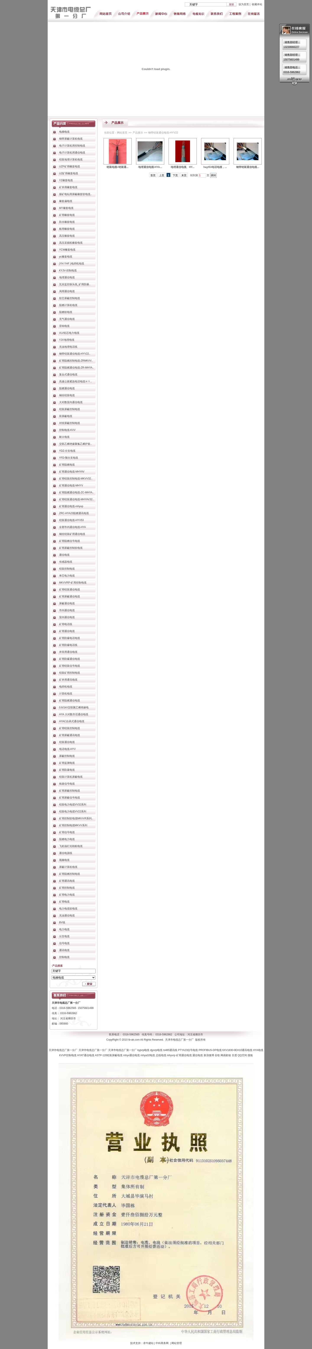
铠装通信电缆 (67, 742)
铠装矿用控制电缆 (69, 672)
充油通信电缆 (67, 915)
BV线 (62, 922)
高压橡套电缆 (67, 235)
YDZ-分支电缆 (67, 450)
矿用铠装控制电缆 (69, 728)
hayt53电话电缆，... (215, 167)
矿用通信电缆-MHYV (71, 485)
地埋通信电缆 (67, 277)
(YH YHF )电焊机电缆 (71, 263)
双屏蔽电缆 (65, 416)
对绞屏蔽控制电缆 (69, 423)
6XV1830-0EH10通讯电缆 (237, 1050)
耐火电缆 (64, 436)
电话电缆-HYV (67, 749)
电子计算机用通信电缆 (72, 152)
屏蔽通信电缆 (67, 603)
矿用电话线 (65, 624)
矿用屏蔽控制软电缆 (71, 547)
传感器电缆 (65, 561)
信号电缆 (64, 943)
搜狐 (250, 1055)
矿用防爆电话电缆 (69, 638)
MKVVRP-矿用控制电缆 (73, 582)
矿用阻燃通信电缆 (69, 700)
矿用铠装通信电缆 (69, 589)
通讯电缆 (64, 950)
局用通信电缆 (67, 291)
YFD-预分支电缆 (68, 457)
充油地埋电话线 (68, 346)
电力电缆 (64, 929)
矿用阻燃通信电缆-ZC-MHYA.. (76, 492)
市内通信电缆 (67, 610)
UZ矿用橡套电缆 (68, 173)
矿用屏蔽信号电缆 (69, 797)
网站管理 (176, 1343)
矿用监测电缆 (67, 762)
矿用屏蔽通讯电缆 (69, 735)
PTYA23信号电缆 (188, 1050)
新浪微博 (209, 1055)
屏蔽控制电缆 (67, 756)
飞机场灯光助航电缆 (71, 846)
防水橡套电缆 (67, 221)
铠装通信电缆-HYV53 (71, 520)
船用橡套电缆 (67, 228)
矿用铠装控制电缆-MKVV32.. (76, 478)
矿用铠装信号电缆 (69, 665)
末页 (184, 175)
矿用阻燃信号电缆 (69, 541)
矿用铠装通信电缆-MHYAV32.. (76, 499)
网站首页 (122, 132)
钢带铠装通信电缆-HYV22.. (75, 353)
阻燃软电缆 (65, 312)
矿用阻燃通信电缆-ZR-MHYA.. (76, 367)
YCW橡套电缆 (67, 249)
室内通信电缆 (67, 617)
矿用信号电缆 (67, 832)
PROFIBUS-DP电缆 (210, 1050)
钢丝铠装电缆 (67, 395)
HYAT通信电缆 (86, 1055)
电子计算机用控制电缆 (72, 145)
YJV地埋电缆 (66, 339)
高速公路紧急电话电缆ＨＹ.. (75, 381)
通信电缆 (64, 554)
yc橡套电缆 (65, 256)
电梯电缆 (64, 131)
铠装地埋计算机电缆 (71, 159)
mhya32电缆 (148, 1055)
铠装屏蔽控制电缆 (69, 409)
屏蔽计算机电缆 (68, 866)
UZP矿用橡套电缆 (69, 166)
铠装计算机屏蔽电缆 (71, 776)
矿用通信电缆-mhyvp (71, 506)
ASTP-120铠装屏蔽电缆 (109, 1055)
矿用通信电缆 (67, 631)
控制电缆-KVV (67, 430)
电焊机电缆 (65, 686)
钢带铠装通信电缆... (247, 167)
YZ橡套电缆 (66, 180)
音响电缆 (64, 325)
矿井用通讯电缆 (68, 679)
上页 (161, 175)
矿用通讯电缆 (67, 880)
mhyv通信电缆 (132, 1055)
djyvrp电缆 (156, 1050)
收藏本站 (257, 4)
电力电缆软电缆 (68, 908)
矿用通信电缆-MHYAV (71, 471)
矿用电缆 (64, 901)
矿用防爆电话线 (68, 645)
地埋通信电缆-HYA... (150, 167)
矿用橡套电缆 (67, 215)
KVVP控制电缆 (68, 1055)
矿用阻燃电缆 (67, 464)
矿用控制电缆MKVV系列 (73, 825)
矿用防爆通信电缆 (69, 658)
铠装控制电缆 (67, 568)
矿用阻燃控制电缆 (69, 873)
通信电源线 (65, 853)
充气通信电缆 (67, 319)
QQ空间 (243, 1055)
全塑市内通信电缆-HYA (72, 527)
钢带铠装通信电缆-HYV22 (163, 132)
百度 (235, 1055)
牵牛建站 (148, 1343)
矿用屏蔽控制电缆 (69, 790)
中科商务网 (162, 1343)
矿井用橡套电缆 (68, 187)
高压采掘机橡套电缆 (71, 242)
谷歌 (218, 1055)
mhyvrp (171, 1055)
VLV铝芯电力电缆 (69, 332)
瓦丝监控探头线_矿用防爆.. (75, 284)
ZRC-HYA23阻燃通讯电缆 (74, 513)
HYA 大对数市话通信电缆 (73, 714)
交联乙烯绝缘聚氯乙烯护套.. (75, 443)
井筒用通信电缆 (68, 651)
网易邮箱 (226, 1055)
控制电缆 (64, 957)
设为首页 (244, 4)
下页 (175, 175)
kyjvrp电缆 (143, 1050)
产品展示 (138, 132)
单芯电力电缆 (67, 575)
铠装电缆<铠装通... (117, 167)
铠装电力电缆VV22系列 (72, 811)
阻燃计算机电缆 (68, 305)
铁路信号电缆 (67, 783)
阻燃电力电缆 (67, 839)
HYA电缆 (258, 1050)
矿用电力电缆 (67, 894)
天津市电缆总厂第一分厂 (64, 1050)
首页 (153, 175)
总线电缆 (161, 1055)
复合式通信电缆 (68, 374)
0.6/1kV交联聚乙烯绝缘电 (74, 707)
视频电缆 (64, 860)
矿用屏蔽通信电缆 (69, 596)
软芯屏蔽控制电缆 (69, 298)
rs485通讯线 (170, 1050)
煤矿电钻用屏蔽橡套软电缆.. (75, 194)
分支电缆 (64, 936)
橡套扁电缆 (65, 201)
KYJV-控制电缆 (68, 270)
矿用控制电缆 (67, 887)
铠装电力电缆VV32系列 (72, 804)
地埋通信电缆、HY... (182, 167)
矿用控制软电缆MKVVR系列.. (76, 818)
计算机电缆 (65, 693)
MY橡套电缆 (66, 208)
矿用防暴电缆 (67, 769)
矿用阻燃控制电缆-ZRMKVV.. (76, 360)
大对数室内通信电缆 (71, 402)
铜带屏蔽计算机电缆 (71, 138)
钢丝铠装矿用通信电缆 (72, 534)
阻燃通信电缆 (67, 388)
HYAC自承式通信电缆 (71, 721)
